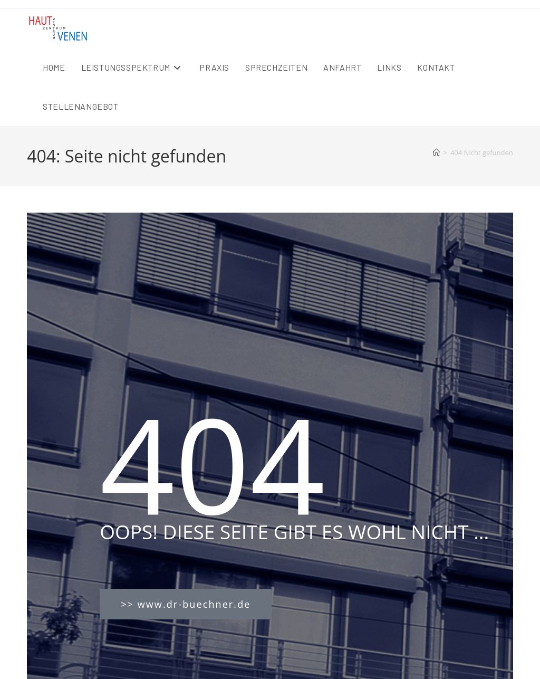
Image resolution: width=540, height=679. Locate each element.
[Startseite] (436, 152)
